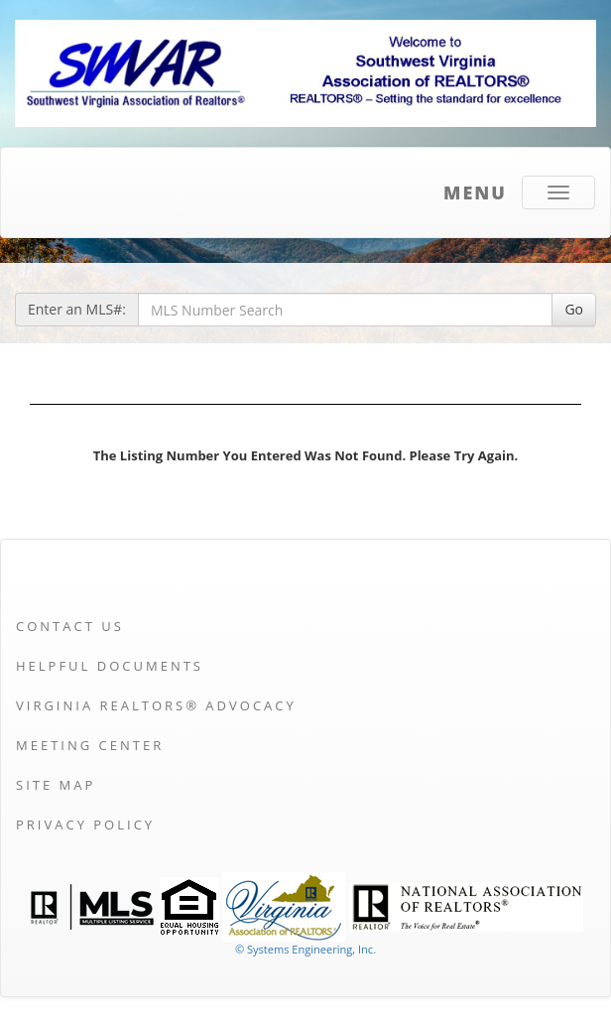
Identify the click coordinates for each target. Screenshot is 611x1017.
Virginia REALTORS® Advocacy (156, 705)
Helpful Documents (109, 666)
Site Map (55, 785)
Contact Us (70, 626)
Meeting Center (90, 745)
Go (573, 309)
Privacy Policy (85, 824)
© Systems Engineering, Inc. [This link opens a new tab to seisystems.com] (305, 949)
